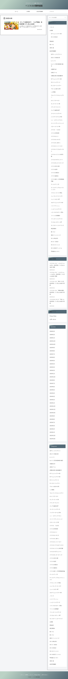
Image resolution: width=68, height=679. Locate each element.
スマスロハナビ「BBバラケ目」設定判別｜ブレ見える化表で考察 (57, 283)
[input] (57, 17)
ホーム (22, 674)
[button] (65, 17)
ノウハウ (31, 674)
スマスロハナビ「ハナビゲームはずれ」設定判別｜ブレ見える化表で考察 (57, 265)
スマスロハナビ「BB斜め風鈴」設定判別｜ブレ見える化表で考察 (57, 292)
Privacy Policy (53, 316)
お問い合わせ (53, 319)
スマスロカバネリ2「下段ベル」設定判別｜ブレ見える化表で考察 (57, 301)
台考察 (26, 674)
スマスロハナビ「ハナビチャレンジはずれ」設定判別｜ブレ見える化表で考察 (57, 274)
